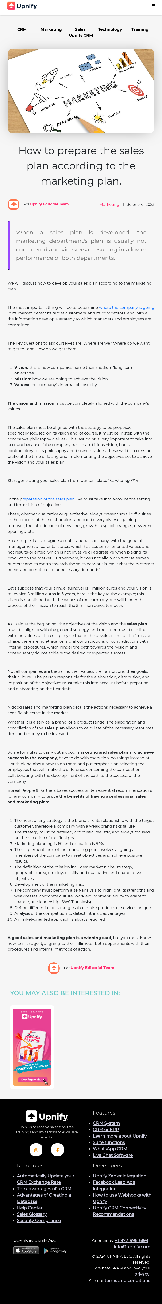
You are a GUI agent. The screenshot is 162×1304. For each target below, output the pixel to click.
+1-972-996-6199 (131, 1240)
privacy (141, 1274)
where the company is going (126, 307)
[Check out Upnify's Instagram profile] (36, 1149)
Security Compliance (39, 1220)
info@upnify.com (132, 1246)
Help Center (29, 1207)
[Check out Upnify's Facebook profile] (57, 1149)
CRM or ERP (106, 1129)
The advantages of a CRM (44, 1188)
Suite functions (109, 1142)
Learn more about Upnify (120, 1136)
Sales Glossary (32, 1214)
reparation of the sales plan (48, 499)
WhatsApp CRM (110, 1148)
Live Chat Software (113, 1155)
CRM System (106, 1123)
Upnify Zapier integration (119, 1175)
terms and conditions (127, 1280)
